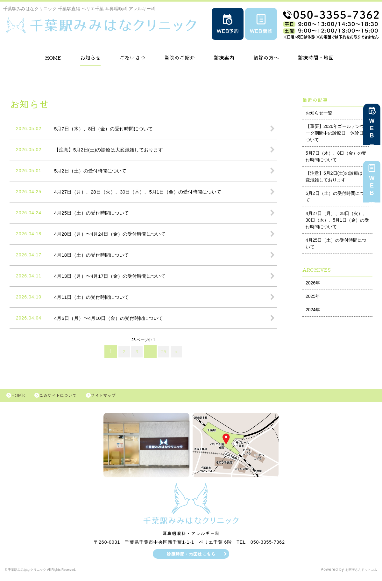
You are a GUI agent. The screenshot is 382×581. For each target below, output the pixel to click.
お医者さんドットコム (356, 573)
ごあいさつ (132, 57)
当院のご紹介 (179, 57)
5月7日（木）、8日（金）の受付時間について (336, 156)
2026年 (313, 282)
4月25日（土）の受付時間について (336, 243)
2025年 (313, 296)
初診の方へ (266, 57)
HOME (53, 57)
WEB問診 (372, 188)
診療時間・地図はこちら (191, 557)
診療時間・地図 (316, 57)
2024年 (313, 309)
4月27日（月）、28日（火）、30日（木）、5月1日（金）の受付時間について (337, 220)
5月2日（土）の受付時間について (337, 196)
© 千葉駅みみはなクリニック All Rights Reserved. (53, 573)
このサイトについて (66, 397)
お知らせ (90, 57)
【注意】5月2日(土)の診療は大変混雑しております (336, 176)
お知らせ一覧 (319, 112)
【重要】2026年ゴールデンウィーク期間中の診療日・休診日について (337, 133)
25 (164, 351)
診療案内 (224, 57)
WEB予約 (372, 131)
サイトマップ (117, 397)
